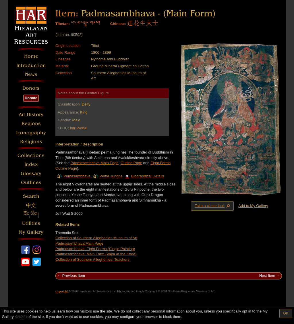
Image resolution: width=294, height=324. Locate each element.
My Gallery (31, 232)
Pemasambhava (76, 176)
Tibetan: (62, 24)
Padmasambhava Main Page (95, 163)
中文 (31, 205)
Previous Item (73, 275)
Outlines (31, 182)
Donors (31, 88)
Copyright (61, 291)
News (31, 74)
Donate (31, 98)
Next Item (267, 275)
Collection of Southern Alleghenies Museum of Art (96, 238)
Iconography (31, 132)
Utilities (31, 223)
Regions (31, 123)
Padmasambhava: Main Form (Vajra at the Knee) (95, 254)
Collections (31, 155)
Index (31, 164)
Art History (31, 114)
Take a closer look (213, 205)
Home (31, 56)
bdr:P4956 (78, 128)
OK (286, 313)
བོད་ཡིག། (31, 214)
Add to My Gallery (253, 206)
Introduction (31, 65)
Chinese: (118, 24)
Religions (31, 141)
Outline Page (131, 163)
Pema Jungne (111, 176)
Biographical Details (144, 176)
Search (31, 196)
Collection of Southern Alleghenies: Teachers (92, 259)
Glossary (31, 173)
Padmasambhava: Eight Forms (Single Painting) (95, 249)
